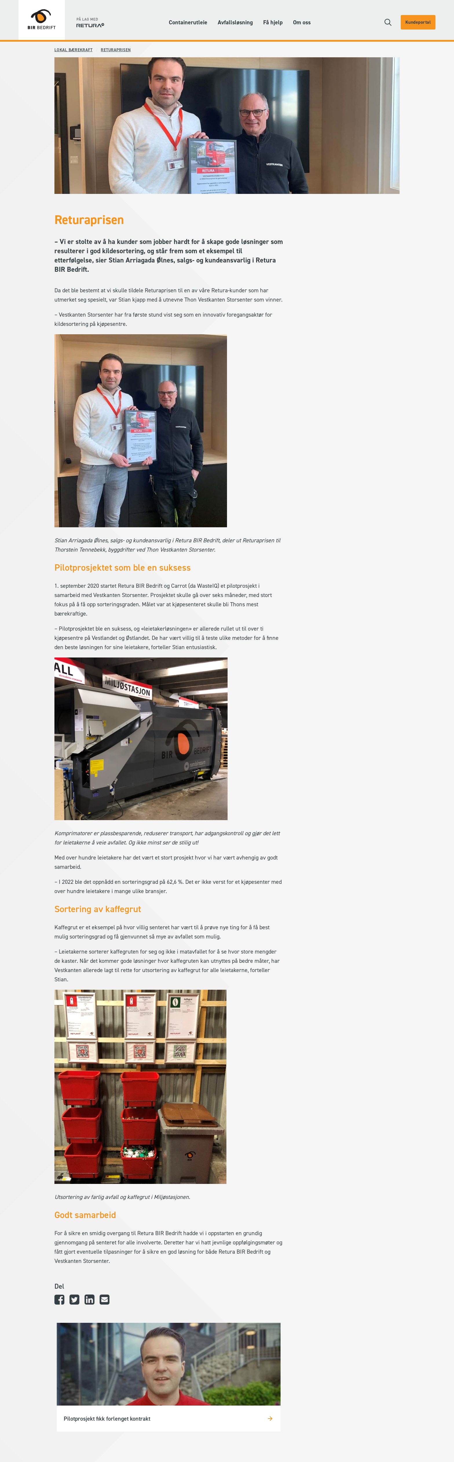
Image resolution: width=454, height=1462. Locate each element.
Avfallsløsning (235, 22)
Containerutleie (188, 22)
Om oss (302, 22)
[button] (388, 22)
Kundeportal (418, 22)
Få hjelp (273, 22)
